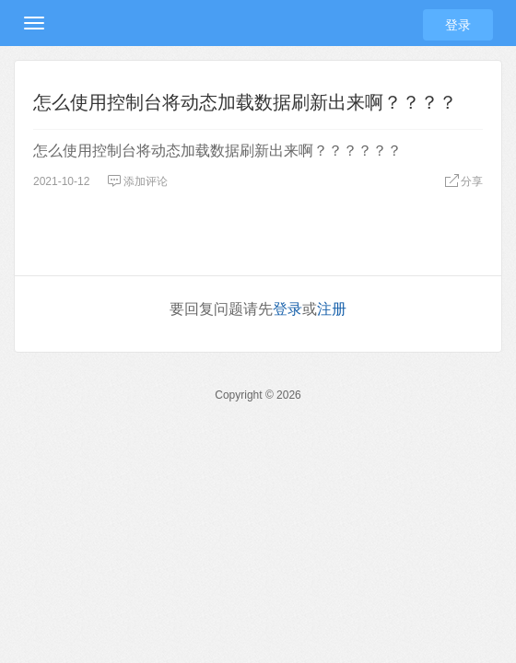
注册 (331, 309)
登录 (458, 24)
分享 (463, 181)
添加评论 (137, 181)
